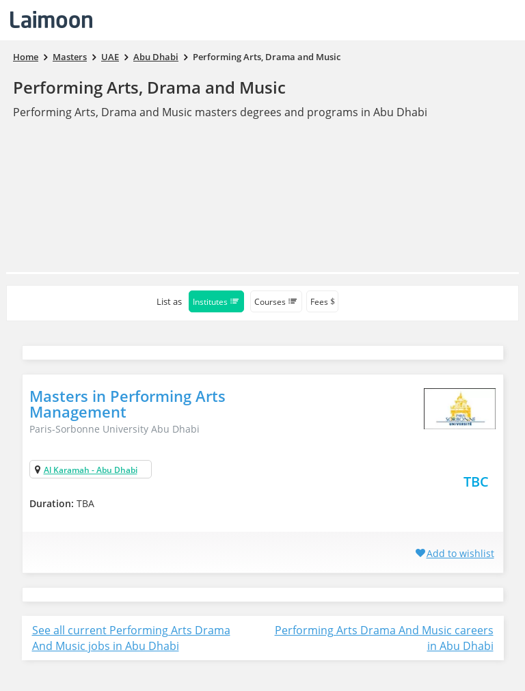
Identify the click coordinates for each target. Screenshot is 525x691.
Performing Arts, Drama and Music (149, 87)
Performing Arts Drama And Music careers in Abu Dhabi (384, 638)
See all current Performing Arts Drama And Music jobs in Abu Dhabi (131, 638)
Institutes (216, 302)
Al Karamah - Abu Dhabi (90, 470)
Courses (276, 302)
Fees (322, 302)
